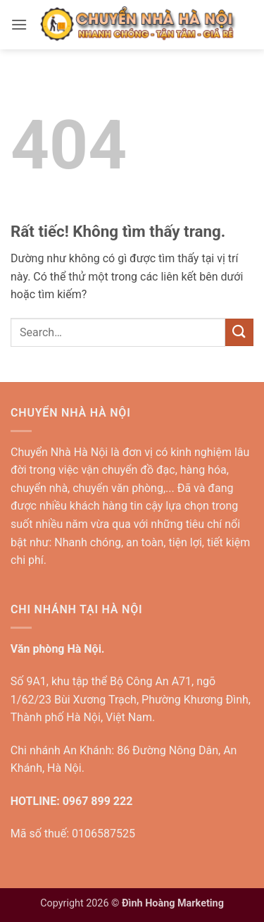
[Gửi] (239, 332)
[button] (19, 24)
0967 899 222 (98, 801)
